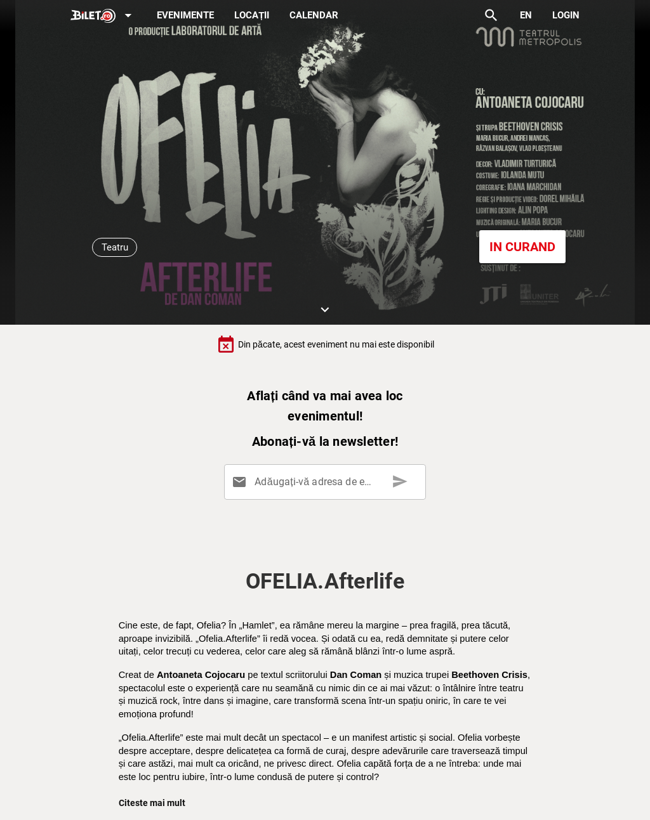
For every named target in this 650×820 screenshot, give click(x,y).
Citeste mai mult (152, 803)
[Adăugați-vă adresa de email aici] (327, 482)
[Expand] (103, 16)
